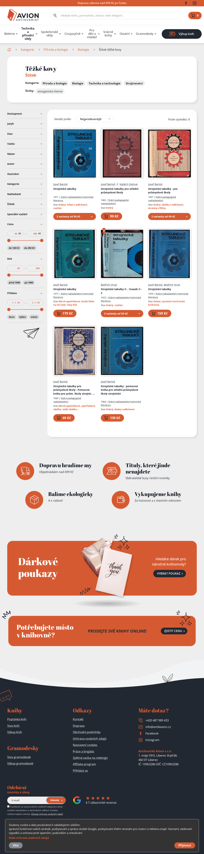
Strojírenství (134, 83)
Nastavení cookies (85, 745)
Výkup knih (14, 732)
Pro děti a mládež (92, 34)
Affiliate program (84, 764)
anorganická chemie (50, 91)
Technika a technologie (104, 83)
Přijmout (184, 845)
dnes (11, 317)
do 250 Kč (29, 248)
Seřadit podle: (62, 119)
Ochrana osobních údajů (89, 739)
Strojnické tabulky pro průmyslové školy (74, 389)
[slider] (8, 240)
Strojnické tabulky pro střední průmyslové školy (119, 190)
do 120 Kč (14, 248)
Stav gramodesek (19, 757)
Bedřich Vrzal (109, 284)
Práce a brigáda (83, 751)
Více (16, 845)
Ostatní (125, 33)
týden (22, 317)
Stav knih (13, 726)
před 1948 (14, 282)
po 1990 (29, 282)
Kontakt (78, 719)
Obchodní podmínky (86, 732)
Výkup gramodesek (20, 763)
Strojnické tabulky (64, 188)
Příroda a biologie (56, 50)
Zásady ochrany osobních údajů (47, 814)
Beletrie (9, 33)
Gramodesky (144, 33)
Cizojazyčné (72, 33)
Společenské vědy (49, 33)
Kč (19, 233)
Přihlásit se (80, 771)
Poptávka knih (16, 719)
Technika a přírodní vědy (28, 34)
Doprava (79, 726)
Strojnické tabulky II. (121, 291)
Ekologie (83, 50)
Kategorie (27, 50)
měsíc (34, 317)
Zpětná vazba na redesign (90, 758)
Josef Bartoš (60, 184)
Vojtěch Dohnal (128, 184)
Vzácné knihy (108, 33)
